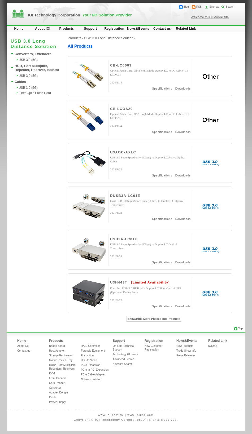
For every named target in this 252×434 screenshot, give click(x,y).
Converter (55, 387)
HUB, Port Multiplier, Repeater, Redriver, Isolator (37, 68)
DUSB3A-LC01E (125, 196)
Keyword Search (123, 363)
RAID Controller (90, 345)
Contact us (162, 28)
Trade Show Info (186, 350)
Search (230, 6)
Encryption (87, 355)
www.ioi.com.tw (111, 415)
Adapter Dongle (58, 392)
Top (240, 328)
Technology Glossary (125, 354)
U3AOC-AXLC (123, 152)
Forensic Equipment (93, 350)
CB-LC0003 (121, 65)
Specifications (162, 88)
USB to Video (89, 360)
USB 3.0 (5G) (28, 60)
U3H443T (118, 282)
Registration (114, 28)
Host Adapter (57, 350)
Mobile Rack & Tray (60, 360)
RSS (199, 6)
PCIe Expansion (90, 365)
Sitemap (214, 6)
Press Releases (185, 355)
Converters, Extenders (33, 54)
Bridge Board (57, 345)
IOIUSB (213, 345)
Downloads (183, 88)
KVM (52, 373)
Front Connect (57, 378)
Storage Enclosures (61, 355)
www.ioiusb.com (140, 415)
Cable (52, 397)
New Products (184, 345)
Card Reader (56, 383)
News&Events (138, 28)
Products (66, 28)
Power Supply (57, 402)
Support (90, 28)
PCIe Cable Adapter (93, 374)
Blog (186, 6)
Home (19, 28)
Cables (20, 82)
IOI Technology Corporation (80, 15)
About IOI (42, 28)
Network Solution (91, 379)
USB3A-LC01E (123, 239)
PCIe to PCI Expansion (94, 369)
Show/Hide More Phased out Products (154, 318)
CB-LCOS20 (121, 109)
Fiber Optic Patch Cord (35, 93)
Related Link (186, 28)
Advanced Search (123, 359)
